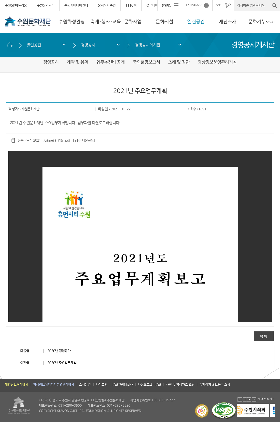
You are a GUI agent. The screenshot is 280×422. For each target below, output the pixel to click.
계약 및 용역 (77, 62)
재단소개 (228, 22)
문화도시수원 (106, 5)
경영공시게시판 (147, 45)
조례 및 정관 (179, 62)
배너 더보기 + (266, 399)
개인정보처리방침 (16, 385)
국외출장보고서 (146, 62)
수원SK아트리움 (16, 5)
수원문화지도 (45, 5)
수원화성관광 (72, 22)
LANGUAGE (194, 5)
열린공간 (196, 22)
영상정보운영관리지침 (217, 62)
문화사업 (133, 22)
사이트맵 (101, 385)
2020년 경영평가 (59, 351)
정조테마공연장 (156, 5)
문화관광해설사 (122, 385)
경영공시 (88, 45)
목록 (264, 336)
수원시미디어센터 (76, 5)
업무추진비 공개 (110, 62)
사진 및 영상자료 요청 (180, 385)
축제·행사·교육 (105, 22)
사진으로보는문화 (149, 385)
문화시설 (164, 22)
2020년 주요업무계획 (61, 363)
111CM (130, 5)
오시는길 (85, 385)
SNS (218, 5)
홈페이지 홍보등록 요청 (214, 385)
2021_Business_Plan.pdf (51, 140)
